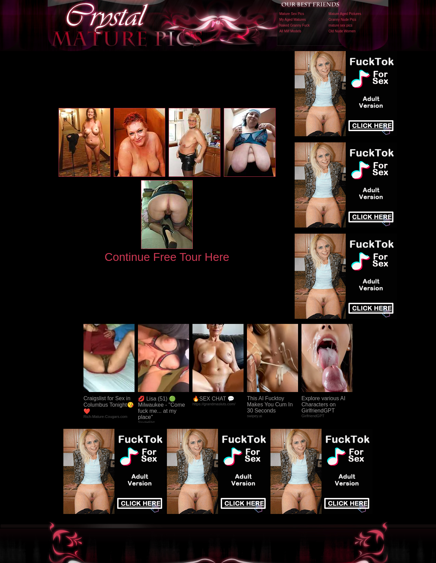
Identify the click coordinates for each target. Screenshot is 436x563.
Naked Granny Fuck (294, 25)
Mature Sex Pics (291, 14)
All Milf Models (290, 31)
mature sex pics (341, 25)
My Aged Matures (292, 19)
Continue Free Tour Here (167, 257)
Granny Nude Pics (342, 19)
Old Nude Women (342, 31)
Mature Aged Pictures (345, 14)
